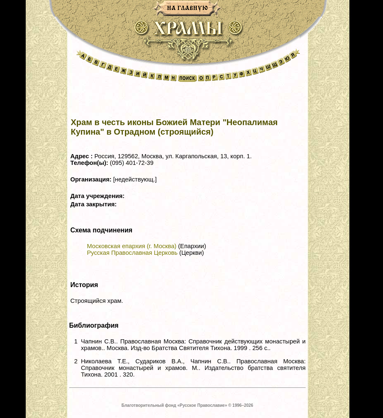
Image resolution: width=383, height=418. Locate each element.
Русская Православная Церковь (132, 252)
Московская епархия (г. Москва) (132, 246)
